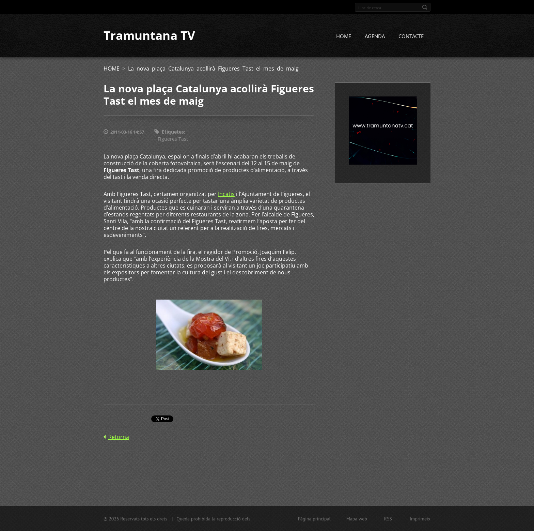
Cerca (424, 7)
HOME (343, 36)
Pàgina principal (314, 519)
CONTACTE (411, 36)
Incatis (226, 194)
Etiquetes (173, 132)
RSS (388, 519)
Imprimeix (420, 519)
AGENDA (375, 36)
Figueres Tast (173, 139)
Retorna (118, 437)
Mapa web (356, 519)
